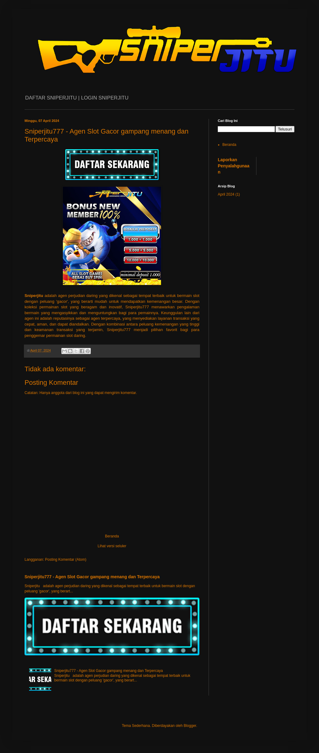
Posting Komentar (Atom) (65, 559)
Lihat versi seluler (112, 546)
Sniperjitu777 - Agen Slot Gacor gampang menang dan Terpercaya (92, 576)
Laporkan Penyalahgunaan (233, 165)
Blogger (190, 726)
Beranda (112, 536)
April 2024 (226, 194)
